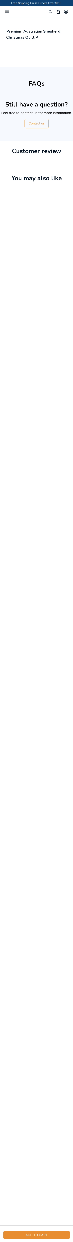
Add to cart (37, 1235)
